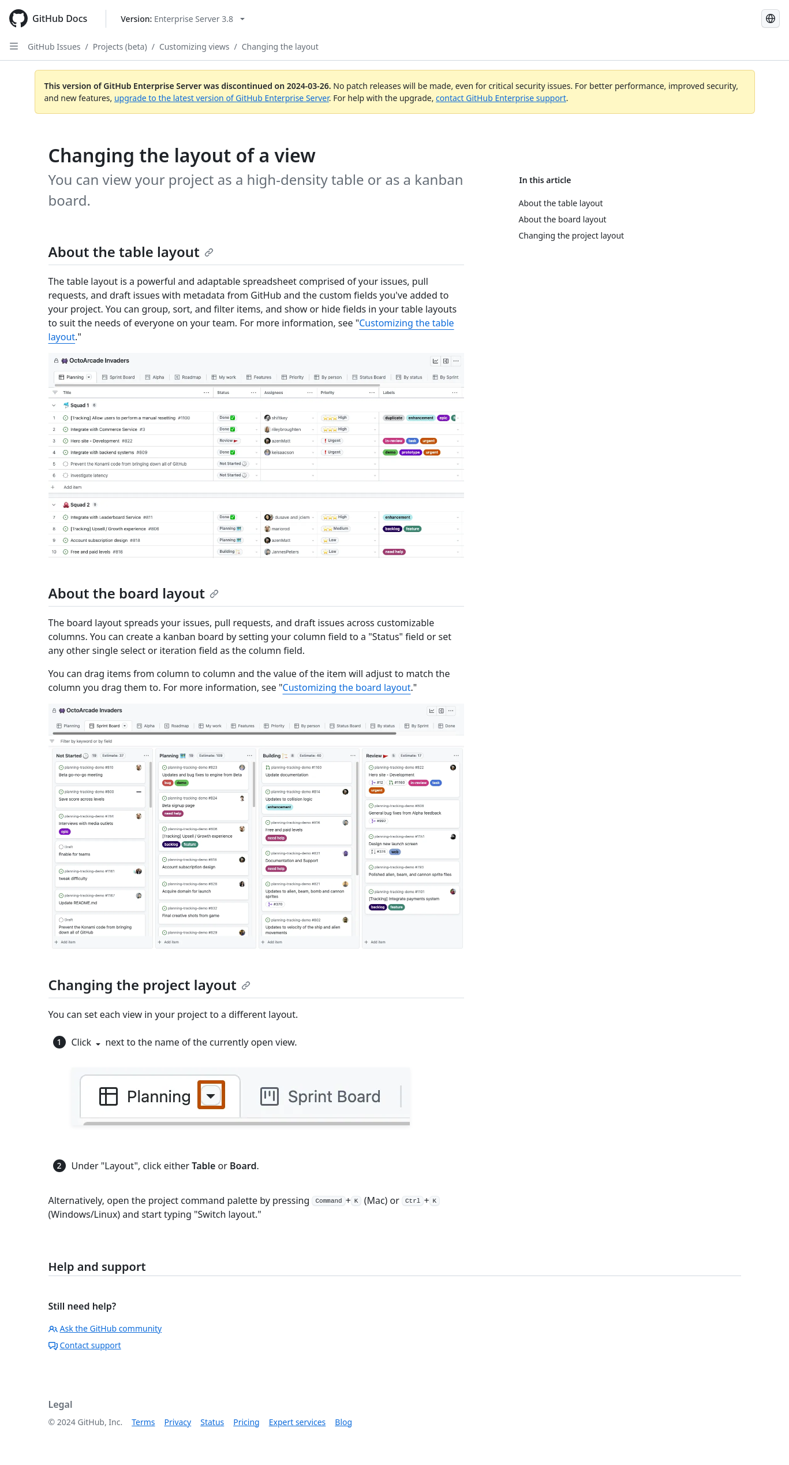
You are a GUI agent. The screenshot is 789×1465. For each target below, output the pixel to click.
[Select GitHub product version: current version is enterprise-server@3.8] (182, 19)
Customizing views (194, 46)
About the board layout (133, 593)
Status (212, 1421)
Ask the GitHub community (105, 1328)
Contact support (84, 1345)
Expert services (297, 1421)
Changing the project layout (149, 984)
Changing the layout (280, 46)
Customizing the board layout (347, 687)
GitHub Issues (54, 46)
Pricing (246, 1421)
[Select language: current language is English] (770, 18)
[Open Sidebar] (14, 46)
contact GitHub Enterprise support (501, 97)
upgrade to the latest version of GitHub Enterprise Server (221, 97)
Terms (143, 1421)
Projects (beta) (120, 46)
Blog (343, 1421)
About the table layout (131, 251)
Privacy (178, 1421)
